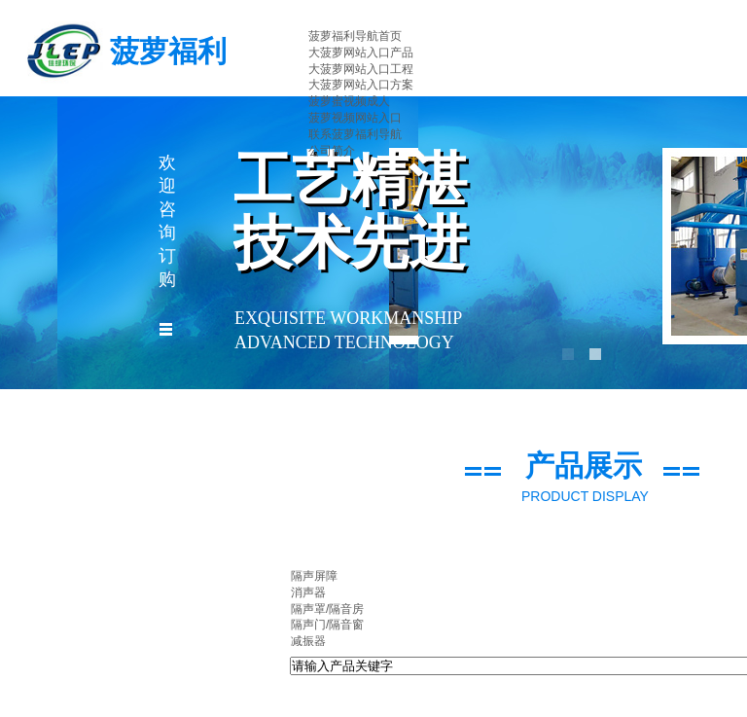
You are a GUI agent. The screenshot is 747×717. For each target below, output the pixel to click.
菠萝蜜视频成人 (349, 101)
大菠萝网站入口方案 (360, 84)
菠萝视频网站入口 (355, 118)
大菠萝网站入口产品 (360, 52)
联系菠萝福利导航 (355, 134)
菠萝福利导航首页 (355, 36)
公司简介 (331, 151)
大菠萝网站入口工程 (360, 69)
